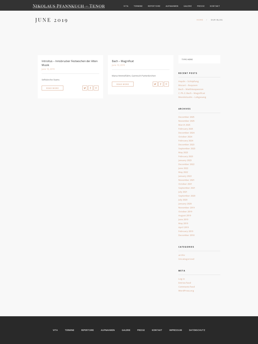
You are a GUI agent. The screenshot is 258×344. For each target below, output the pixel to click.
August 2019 (184, 215)
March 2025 (184, 124)
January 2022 (185, 176)
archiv (181, 255)
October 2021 (185, 183)
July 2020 (182, 199)
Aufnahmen (172, 6)
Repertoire (154, 6)
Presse (201, 6)
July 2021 (182, 191)
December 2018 (186, 235)
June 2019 (183, 219)
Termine (138, 6)
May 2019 (183, 223)
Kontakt (215, 6)
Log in (181, 278)
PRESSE (141, 330)
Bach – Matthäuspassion (190, 89)
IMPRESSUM (175, 330)
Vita (126, 6)
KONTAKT (157, 330)
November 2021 (186, 179)
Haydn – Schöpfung (188, 81)
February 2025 (185, 128)
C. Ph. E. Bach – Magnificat (191, 93)
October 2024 (185, 136)
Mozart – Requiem (187, 85)
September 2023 (186, 148)
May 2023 (183, 152)
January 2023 (185, 160)
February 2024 (185, 140)
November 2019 (186, 207)
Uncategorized (186, 258)
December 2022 (186, 164)
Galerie (188, 6)
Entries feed (184, 282)
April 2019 (183, 227)
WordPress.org (186, 290)
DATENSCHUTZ (197, 330)
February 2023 (185, 156)
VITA (55, 330)
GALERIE (126, 330)
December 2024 (186, 132)
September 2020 (186, 195)
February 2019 (185, 231)
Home (200, 20)
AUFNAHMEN (108, 330)
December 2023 (186, 144)
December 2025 (186, 116)
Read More (52, 88)
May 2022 (183, 172)
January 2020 (185, 203)
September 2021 (186, 187)
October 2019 (185, 211)
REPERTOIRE (87, 330)
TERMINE (69, 330)
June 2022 (183, 168)
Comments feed (186, 286)
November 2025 (186, 120)
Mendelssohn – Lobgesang (192, 97)
